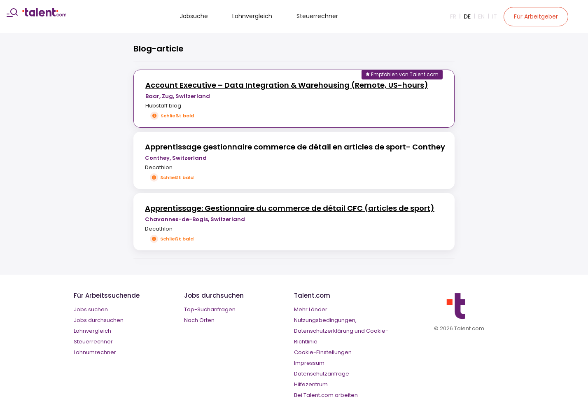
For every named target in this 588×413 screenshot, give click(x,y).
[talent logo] (44, 14)
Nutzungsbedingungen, (325, 320)
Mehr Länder (310, 309)
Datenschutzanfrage (321, 374)
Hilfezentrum (311, 384)
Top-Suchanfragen (210, 309)
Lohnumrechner (95, 352)
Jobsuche (194, 16)
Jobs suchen (91, 309)
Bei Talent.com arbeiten (326, 395)
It (494, 16)
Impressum (309, 363)
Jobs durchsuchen (99, 320)
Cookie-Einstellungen (323, 352)
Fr (453, 16)
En (481, 16)
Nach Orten (199, 320)
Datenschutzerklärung (323, 331)
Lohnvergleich (252, 16)
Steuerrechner (317, 16)
